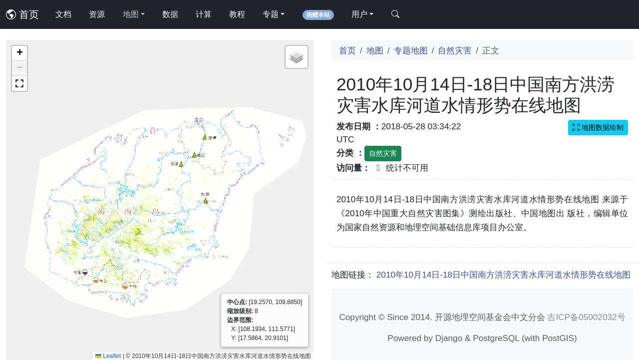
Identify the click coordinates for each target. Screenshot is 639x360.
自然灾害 (455, 50)
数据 (170, 14)
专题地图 (411, 50)
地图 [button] (131, 14)
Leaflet (108, 356)
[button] (19, 53)
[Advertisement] (482, 263)
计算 (204, 14)
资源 (97, 14)
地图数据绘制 (598, 127)
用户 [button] (359, 14)
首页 (22, 14)
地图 (374, 50)
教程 (237, 14)
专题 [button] (271, 14)
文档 (63, 14)
